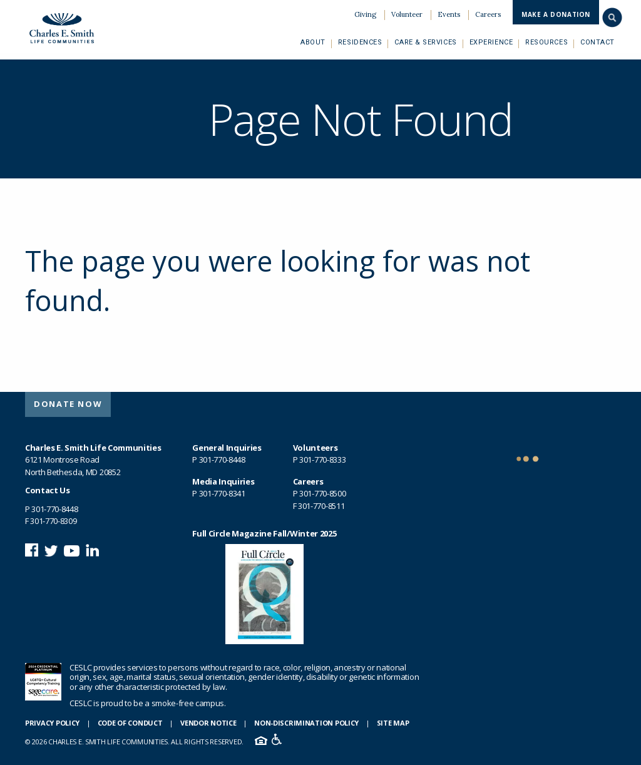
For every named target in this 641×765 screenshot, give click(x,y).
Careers (488, 14)
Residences (360, 42)
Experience (491, 42)
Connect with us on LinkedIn (92, 550)
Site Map (393, 722)
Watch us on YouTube (71, 550)
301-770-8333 (322, 459)
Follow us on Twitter (51, 550)
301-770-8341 (222, 493)
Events (449, 14)
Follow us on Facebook (31, 550)
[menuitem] (365, 14)
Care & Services (425, 42)
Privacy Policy (52, 722)
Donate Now (68, 403)
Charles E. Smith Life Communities (60, 27)
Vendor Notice (208, 722)
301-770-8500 (322, 493)
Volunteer (407, 14)
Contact (597, 42)
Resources (546, 42)
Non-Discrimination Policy (306, 722)
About (313, 42)
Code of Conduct (130, 722)
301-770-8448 (54, 509)
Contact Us (47, 490)
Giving (365, 14)
